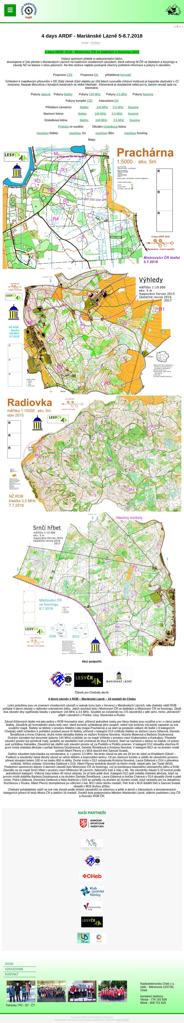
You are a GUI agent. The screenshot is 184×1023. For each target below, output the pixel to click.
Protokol (63, 126)
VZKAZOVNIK (14, 969)
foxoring (148, 94)
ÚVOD (84, 43)
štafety (68, 94)
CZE (69, 74)
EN (96, 74)
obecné (46, 94)
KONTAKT (11, 974)
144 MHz (95, 94)
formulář (125, 74)
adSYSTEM (123, 1020)
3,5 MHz (121, 94)
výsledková (111, 126)
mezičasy (43, 133)
